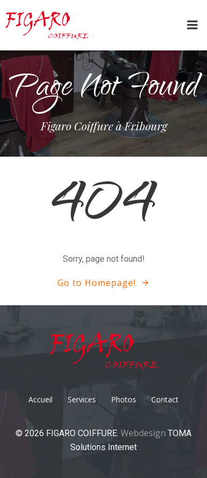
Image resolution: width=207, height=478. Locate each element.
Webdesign (144, 433)
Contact (165, 399)
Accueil (40, 399)
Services (82, 399)
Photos (123, 399)
